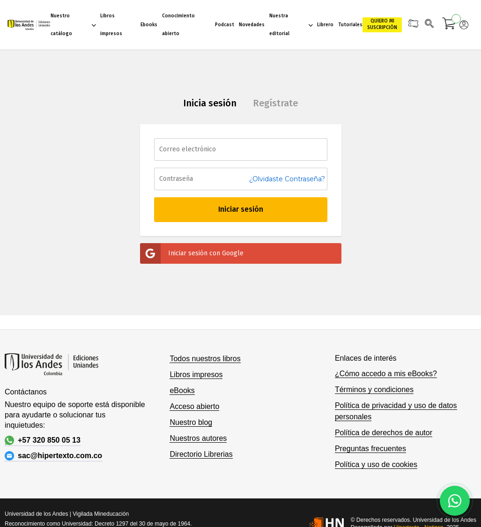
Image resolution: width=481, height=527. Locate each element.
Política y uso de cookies (376, 464)
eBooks (182, 390)
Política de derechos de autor (383, 433)
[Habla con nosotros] (455, 501)
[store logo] (29, 25)
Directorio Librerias (201, 454)
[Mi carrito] (449, 25)
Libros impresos (196, 375)
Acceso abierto (194, 406)
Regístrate (275, 103)
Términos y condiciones (374, 389)
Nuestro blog (191, 422)
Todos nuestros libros (205, 359)
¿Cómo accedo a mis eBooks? (386, 374)
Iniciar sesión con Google (192, 253)
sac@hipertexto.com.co (53, 455)
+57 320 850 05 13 (43, 440)
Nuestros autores (198, 438)
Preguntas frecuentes (370, 449)
